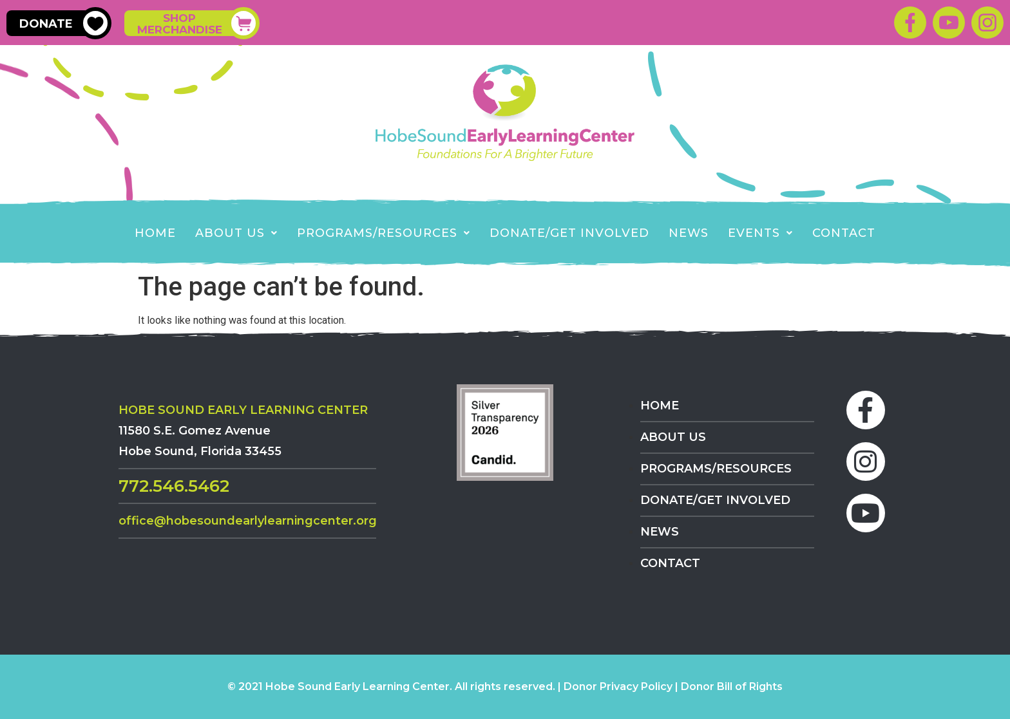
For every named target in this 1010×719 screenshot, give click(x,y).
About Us (236, 233)
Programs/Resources (383, 233)
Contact (843, 233)
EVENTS (760, 233)
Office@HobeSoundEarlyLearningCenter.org (248, 521)
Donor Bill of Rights (732, 686)
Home (155, 233)
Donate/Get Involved (569, 233)
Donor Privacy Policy (618, 686)
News (689, 233)
